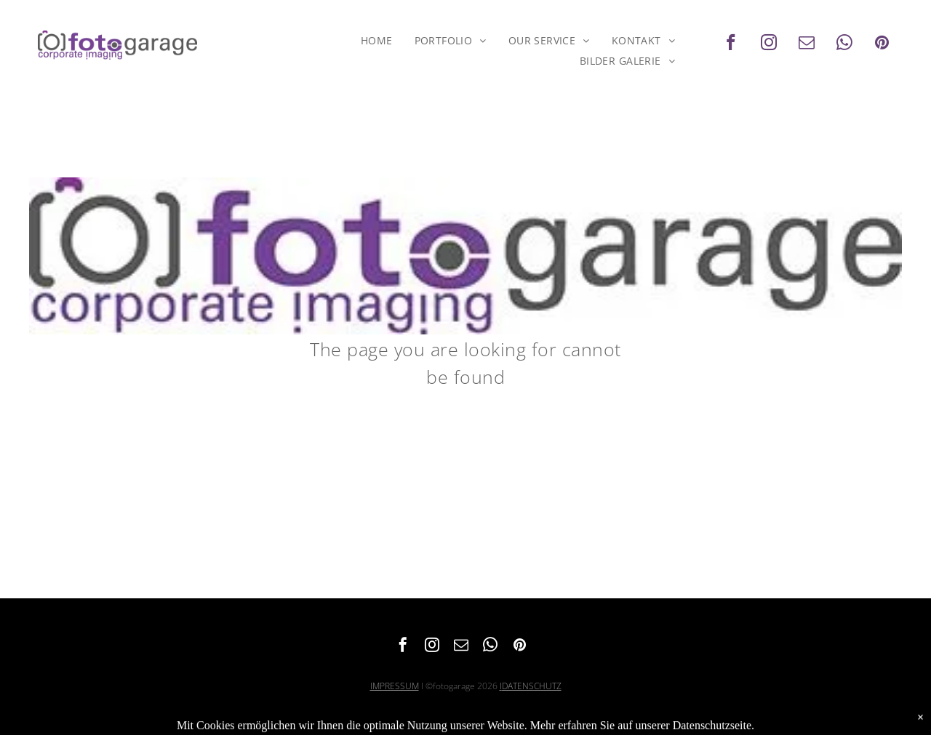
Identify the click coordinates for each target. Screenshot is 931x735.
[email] (806, 44)
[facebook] (731, 44)
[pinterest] (882, 44)
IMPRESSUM (394, 686)
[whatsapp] (844, 44)
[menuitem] (377, 41)
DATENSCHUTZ (532, 686)
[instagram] (768, 44)
